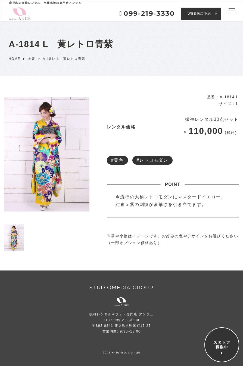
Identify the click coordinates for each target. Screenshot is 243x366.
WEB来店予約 (199, 14)
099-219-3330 (147, 13)
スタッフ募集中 (221, 344)
